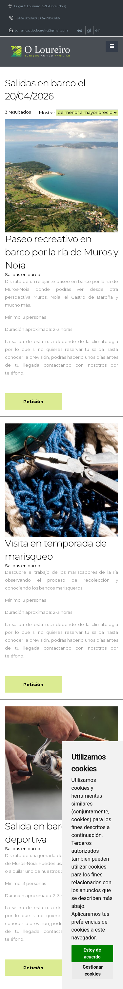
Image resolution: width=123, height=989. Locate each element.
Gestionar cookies (93, 970)
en (97, 30)
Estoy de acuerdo (92, 953)
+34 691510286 (50, 18)
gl (89, 30)
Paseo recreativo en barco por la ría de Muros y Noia (61, 252)
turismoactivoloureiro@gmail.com (41, 30)
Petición (33, 401)
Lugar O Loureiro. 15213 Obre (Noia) (40, 6)
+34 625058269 (26, 18)
